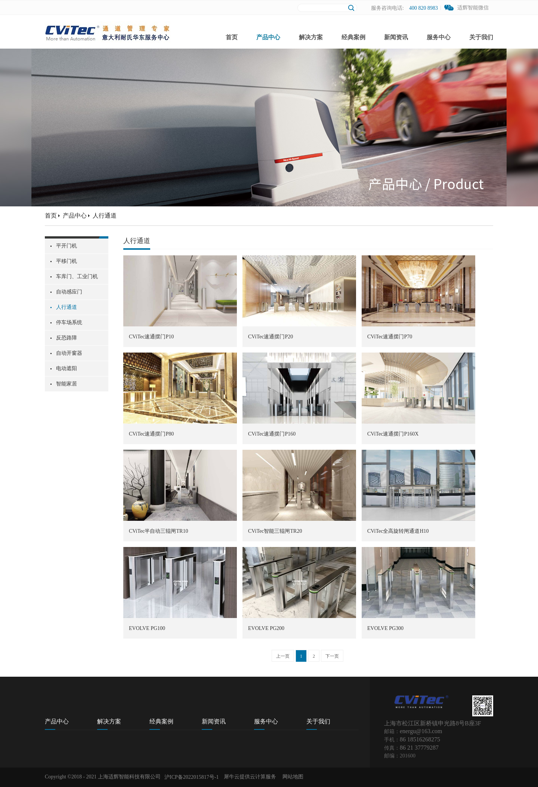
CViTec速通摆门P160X (392, 434)
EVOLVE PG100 (147, 628)
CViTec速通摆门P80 (151, 434)
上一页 (283, 656)
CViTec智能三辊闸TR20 (275, 531)
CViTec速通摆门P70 (389, 336)
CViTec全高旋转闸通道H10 (398, 531)
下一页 (332, 656)
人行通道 (105, 215)
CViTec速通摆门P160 (272, 434)
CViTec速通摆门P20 (270, 336)
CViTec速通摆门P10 (151, 336)
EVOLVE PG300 (385, 628)
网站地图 (291, 777)
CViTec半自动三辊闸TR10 (158, 531)
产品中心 (75, 215)
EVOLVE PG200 (266, 628)
